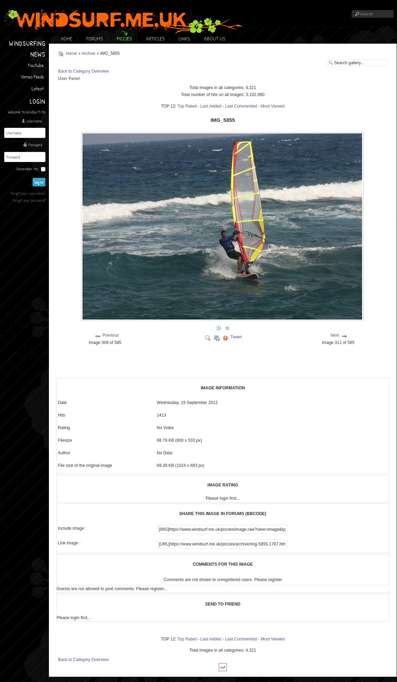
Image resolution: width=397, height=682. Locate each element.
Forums (94, 38)
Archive (88, 53)
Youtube (36, 65)
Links (184, 38)
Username (34, 121)
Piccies (124, 38)
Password (35, 145)
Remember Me (27, 169)
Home (66, 38)
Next (335, 335)
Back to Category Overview (83, 71)
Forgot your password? (29, 200)
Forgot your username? (28, 193)
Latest (37, 88)
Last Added (210, 106)
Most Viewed (272, 106)
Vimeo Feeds (32, 76)
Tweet (235, 337)
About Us (214, 38)
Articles (155, 38)
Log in (39, 182)
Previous (110, 335)
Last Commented (241, 106)
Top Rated (187, 106)
